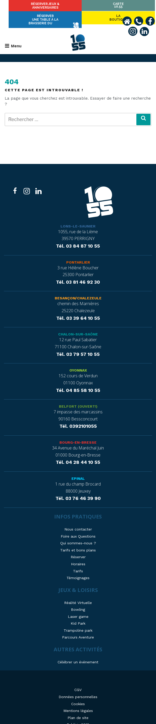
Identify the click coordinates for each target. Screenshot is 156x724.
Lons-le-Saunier (78, 217)
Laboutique (27, 6)
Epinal (78, 469)
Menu (13, 36)
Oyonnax (78, 361)
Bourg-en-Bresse (78, 433)
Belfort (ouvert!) (78, 397)
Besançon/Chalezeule (78, 289)
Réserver (78, 6)
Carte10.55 (129, 5)
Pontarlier (78, 253)
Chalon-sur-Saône (78, 325)
